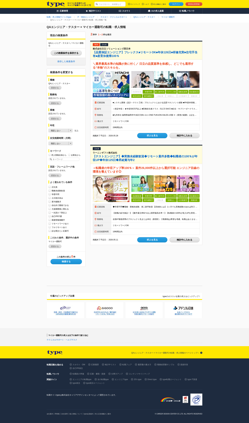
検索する (66, 261)
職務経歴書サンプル (165, 365)
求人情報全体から (59, 155)
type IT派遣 (192, 379)
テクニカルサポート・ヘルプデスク (62, 340)
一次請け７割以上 (59, 212)
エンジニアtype (121, 379)
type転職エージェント (172, 379)
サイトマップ (135, 4)
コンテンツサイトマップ (139, 374)
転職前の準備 (78, 374)
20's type (137, 379)
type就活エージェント (95, 383)
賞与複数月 (56, 201)
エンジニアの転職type (82, 379)
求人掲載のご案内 (159, 4)
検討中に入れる (184, 135)
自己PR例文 (78, 368)
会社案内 (50, 414)
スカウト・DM (79, 365)
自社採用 (64, 414)
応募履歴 (95, 365)
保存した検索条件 (66, 61)
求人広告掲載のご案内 (103, 414)
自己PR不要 (57, 216)
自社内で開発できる (60, 205)
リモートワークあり (60, 223)
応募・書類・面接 (97, 374)
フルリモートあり (59, 227)
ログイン (176, 4)
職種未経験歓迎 (58, 190)
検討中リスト (110, 365)
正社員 (54, 187)
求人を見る (152, 135)
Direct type (152, 379)
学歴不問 (55, 194)
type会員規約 (88, 414)
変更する (55, 88)
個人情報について (75, 414)
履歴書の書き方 (144, 365)
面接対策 (184, 365)
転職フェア (127, 365)
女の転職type (103, 379)
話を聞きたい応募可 (60, 231)
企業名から (76, 155)
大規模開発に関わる (60, 209)
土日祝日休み (57, 198)
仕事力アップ (117, 374)
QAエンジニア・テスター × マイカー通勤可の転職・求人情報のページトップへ (165, 353)
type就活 (76, 383)
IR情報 (57, 414)
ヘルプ (146, 4)
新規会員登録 (194, 4)
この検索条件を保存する (66, 53)
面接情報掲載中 (58, 220)
